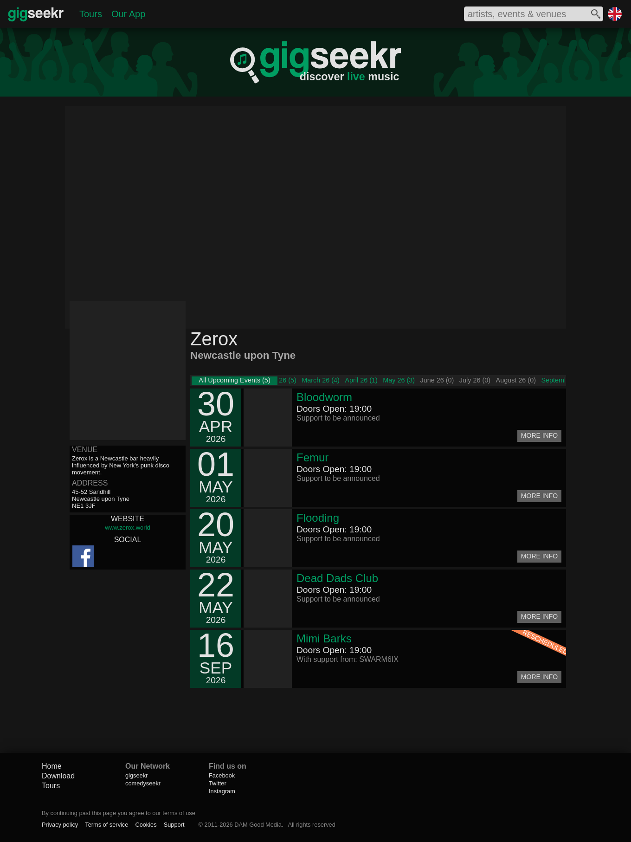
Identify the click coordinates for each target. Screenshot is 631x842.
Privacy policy (60, 824)
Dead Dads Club (337, 578)
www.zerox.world (127, 527)
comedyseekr (143, 783)
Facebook (222, 775)
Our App (128, 14)
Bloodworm (324, 397)
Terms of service (106, 824)
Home (52, 766)
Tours (90, 14)
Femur (312, 457)
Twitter (217, 783)
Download (58, 776)
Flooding (317, 518)
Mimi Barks (324, 638)
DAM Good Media (258, 824)
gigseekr (136, 775)
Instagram (222, 791)
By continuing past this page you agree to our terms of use (118, 813)
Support (174, 824)
